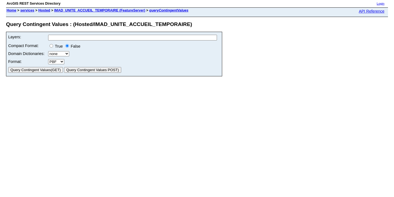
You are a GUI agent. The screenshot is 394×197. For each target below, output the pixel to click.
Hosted (44, 10)
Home (11, 10)
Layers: (14, 37)
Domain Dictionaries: (26, 53)
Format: (15, 61)
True (56, 46)
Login (380, 3)
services (27, 10)
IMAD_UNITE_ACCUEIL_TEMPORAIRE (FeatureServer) (99, 10)
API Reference (371, 11)
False (72, 46)
